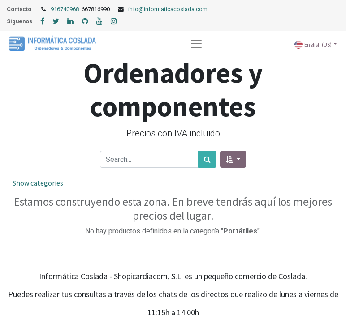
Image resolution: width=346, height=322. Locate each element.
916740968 (65, 9)
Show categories (38, 182)
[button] (233, 159)
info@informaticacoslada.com (168, 9)
